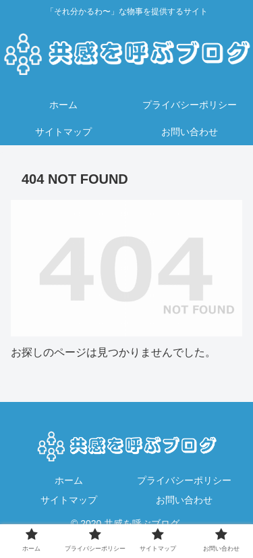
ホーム (69, 480)
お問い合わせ (184, 499)
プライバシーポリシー (184, 480)
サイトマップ (68, 499)
